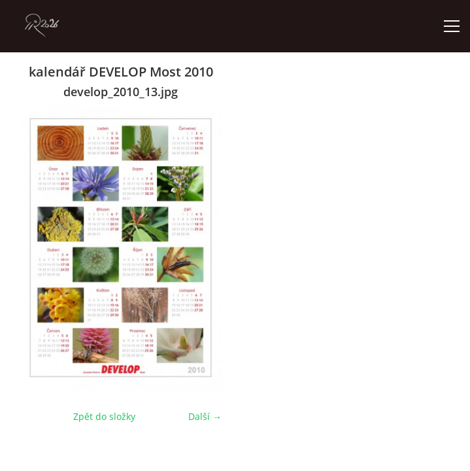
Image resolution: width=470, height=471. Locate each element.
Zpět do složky (104, 416)
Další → (205, 416)
